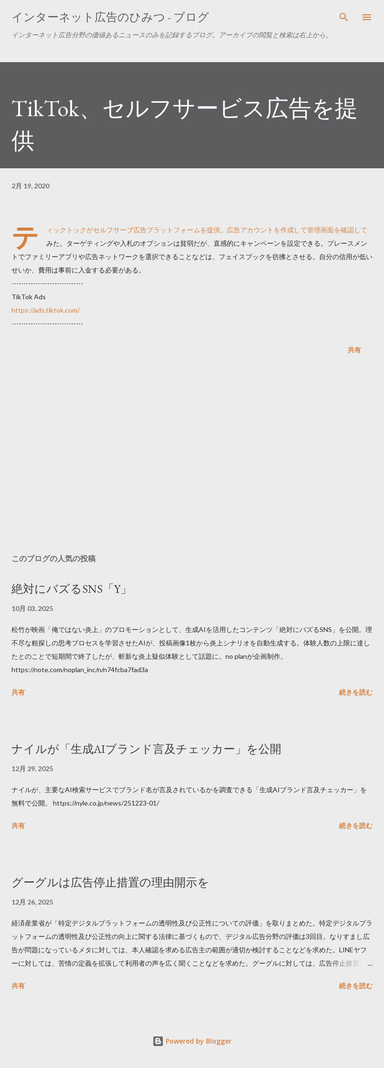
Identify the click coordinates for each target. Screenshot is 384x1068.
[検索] (344, 17)
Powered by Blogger (192, 1041)
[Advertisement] (192, 456)
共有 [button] (354, 350)
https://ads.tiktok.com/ (45, 310)
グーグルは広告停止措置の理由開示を (110, 882)
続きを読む (356, 692)
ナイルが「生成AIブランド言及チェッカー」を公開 (146, 748)
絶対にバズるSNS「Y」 (71, 588)
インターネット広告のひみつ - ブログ (110, 17)
